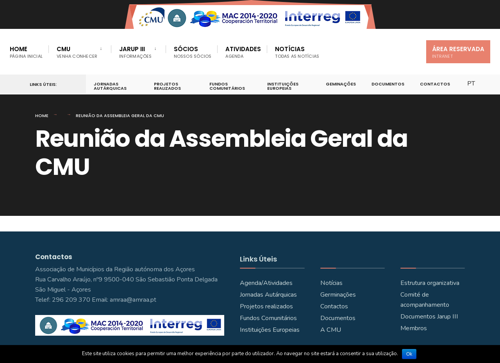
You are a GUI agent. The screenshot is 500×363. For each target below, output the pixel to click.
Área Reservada (458, 52)
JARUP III (135, 52)
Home (26, 52)
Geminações (341, 84)
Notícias (297, 52)
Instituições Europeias (282, 86)
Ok (409, 354)
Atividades (243, 52)
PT (471, 83)
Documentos (387, 84)
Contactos (435, 84)
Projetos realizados (266, 306)
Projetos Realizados (167, 86)
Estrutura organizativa (429, 283)
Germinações (338, 294)
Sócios (193, 52)
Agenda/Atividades (266, 283)
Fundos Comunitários (227, 86)
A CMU (330, 330)
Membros (413, 328)
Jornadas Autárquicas (110, 86)
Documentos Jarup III (429, 316)
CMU (77, 52)
